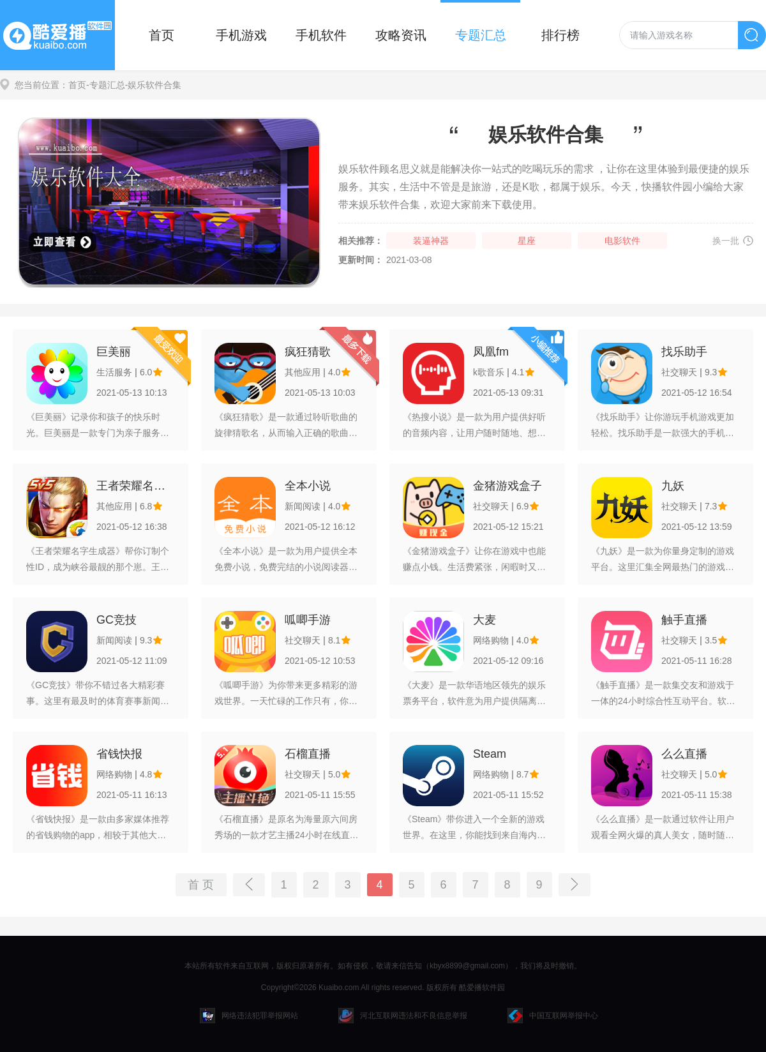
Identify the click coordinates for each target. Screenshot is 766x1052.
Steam (489, 754)
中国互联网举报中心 (552, 1015)
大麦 (484, 619)
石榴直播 (308, 754)
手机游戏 (241, 35)
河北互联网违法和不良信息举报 (402, 1015)
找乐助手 (684, 351)
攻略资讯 (400, 35)
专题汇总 (480, 35)
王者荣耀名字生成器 (135, 485)
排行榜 (560, 35)
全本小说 (308, 485)
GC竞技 (116, 619)
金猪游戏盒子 (507, 485)
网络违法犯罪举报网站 (249, 1015)
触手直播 (684, 619)
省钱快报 (119, 754)
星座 (527, 241)
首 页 (201, 884)
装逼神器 (431, 241)
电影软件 (622, 241)
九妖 (672, 485)
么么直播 (684, 754)
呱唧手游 (308, 619)
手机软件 (321, 35)
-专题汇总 (105, 85)
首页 (161, 35)
